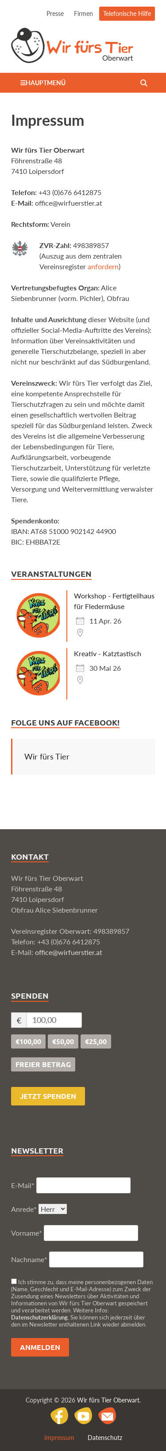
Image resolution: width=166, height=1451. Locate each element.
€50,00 (63, 1041)
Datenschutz (105, 1437)
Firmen (83, 13)
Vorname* (26, 1233)
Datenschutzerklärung (39, 1317)
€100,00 (28, 1041)
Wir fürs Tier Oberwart (108, 1400)
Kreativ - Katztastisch (107, 653)
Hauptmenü (46, 82)
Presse (55, 13)
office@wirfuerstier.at (68, 952)
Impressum (59, 1437)
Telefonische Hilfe (127, 13)
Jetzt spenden (48, 1096)
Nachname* (29, 1259)
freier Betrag (43, 1064)
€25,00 (96, 1041)
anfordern (103, 266)
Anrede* (24, 1209)
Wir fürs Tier (46, 756)
